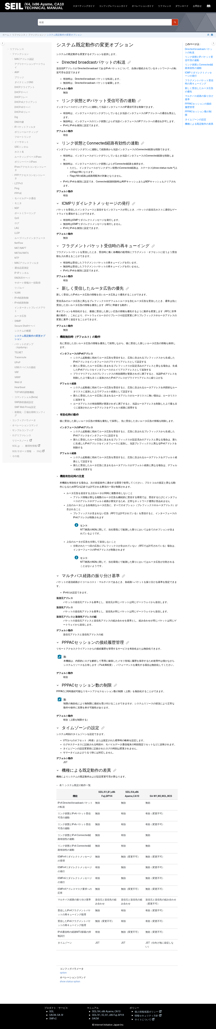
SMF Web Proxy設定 (25, 407)
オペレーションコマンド (25, 425)
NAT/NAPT (20, 248)
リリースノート (20, 440)
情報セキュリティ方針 (146, 1015)
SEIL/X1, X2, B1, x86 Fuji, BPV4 (108, 1015)
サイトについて (143, 1019)
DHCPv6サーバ (22, 107)
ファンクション (36, 34)
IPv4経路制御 (22, 297)
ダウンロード (181, 6)
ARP (17, 72)
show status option (70, 981)
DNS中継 (19, 122)
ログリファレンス (21, 435)
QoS (17, 218)
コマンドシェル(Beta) (26, 397)
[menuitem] (84, 6)
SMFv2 (53, 1018)
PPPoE (18, 193)
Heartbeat (20, 387)
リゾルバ (19, 287)
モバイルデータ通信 (25, 198)
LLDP (17, 233)
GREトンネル (21, 147)
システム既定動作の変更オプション (64, 34)
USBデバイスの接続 (25, 367)
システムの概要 (23, 330)
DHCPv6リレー (22, 112)
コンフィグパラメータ (24, 420)
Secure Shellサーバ (25, 326)
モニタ (18, 203)
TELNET (19, 352)
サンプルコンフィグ (22, 430)
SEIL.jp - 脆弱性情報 (24, 445)
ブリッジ (19, 77)
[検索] (175, 22)
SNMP (18, 321)
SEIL (51, 1011)
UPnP (17, 362)
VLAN (17, 292)
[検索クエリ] (108, 22)
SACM (95, 1018)
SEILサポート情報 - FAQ (26, 451)
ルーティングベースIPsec (28, 156)
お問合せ (197, 6)
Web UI (18, 382)
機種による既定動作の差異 (199, 123)
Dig (16, 117)
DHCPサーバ (21, 92)
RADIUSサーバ (22, 277)
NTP (17, 257)
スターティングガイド (84, 6)
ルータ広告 (20, 316)
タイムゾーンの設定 (195, 119)
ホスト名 (19, 151)
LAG (17, 228)
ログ (17, 223)
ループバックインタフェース (30, 238)
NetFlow (19, 243)
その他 (15, 456)
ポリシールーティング (26, 132)
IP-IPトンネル (22, 273)
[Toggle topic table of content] (213, 43)
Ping (17, 188)
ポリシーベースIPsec (26, 161)
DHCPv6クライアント (26, 102)
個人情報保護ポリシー (146, 1011)
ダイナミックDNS (24, 82)
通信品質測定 (22, 267)
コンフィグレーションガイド (113, 6)
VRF (17, 372)
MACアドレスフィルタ (27, 263)
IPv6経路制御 (22, 302)
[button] (8, 49)
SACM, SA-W (56, 1015)
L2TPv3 (19, 183)
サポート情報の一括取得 (27, 282)
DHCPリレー (21, 97)
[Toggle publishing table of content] (2, 43)
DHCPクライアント (25, 87)
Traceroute (20, 357)
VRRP (18, 377)
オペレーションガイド (143, 6)
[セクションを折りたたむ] (208, 35)
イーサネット (22, 142)
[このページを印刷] (212, 35)
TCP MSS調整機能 (24, 392)
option (63, 972)
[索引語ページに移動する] (207, 7)
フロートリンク (23, 137)
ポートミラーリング (25, 213)
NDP (17, 208)
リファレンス (164, 6)
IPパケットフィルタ (25, 127)
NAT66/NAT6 (22, 253)
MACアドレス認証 (24, 59)
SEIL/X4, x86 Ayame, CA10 (106, 1011)
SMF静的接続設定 (24, 402)
